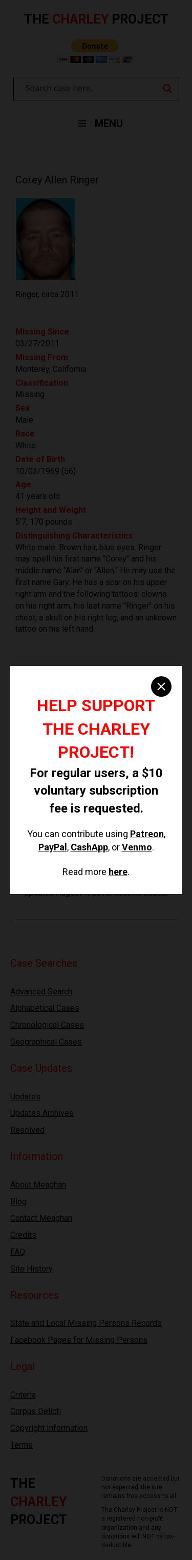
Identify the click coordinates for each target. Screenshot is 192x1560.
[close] (161, 686)
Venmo (137, 847)
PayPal (52, 847)
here (118, 871)
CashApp (89, 847)
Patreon (147, 833)
